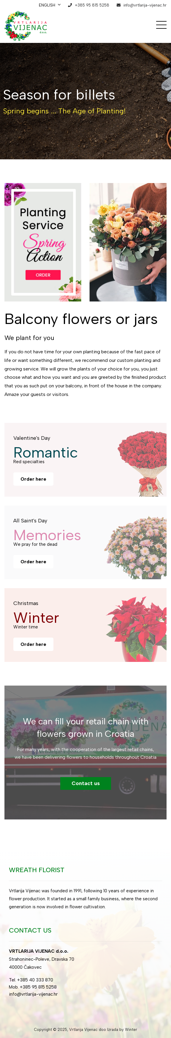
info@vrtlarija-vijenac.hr (145, 5)
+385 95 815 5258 (92, 5)
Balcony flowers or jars (81, 319)
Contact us (86, 783)
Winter (131, 1029)
